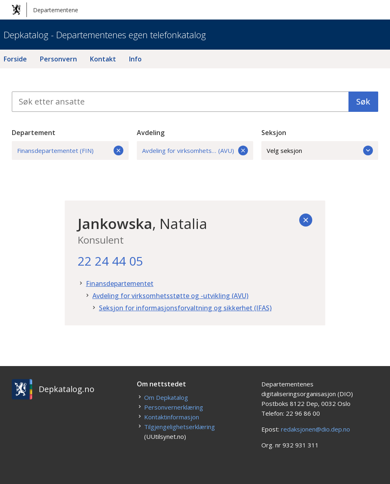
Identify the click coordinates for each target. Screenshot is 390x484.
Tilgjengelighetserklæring (179, 427)
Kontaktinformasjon (171, 417)
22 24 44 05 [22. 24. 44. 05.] (110, 261)
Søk (363, 101)
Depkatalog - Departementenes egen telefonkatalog (105, 34)
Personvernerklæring (173, 407)
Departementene (45, 9)
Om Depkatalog (166, 397)
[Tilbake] (305, 220)
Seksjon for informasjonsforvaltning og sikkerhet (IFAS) (185, 307)
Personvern (58, 59)
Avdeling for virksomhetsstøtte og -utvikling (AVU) (170, 295)
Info (135, 59)
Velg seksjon (320, 150)
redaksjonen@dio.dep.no (315, 429)
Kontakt (103, 59)
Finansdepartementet (119, 283)
